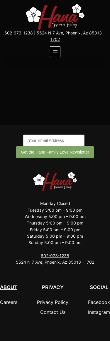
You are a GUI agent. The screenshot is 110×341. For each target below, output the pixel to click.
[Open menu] (55, 51)
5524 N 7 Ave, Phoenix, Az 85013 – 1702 (55, 262)
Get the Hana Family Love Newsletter (55, 152)
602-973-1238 (18, 32)
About (8, 287)
